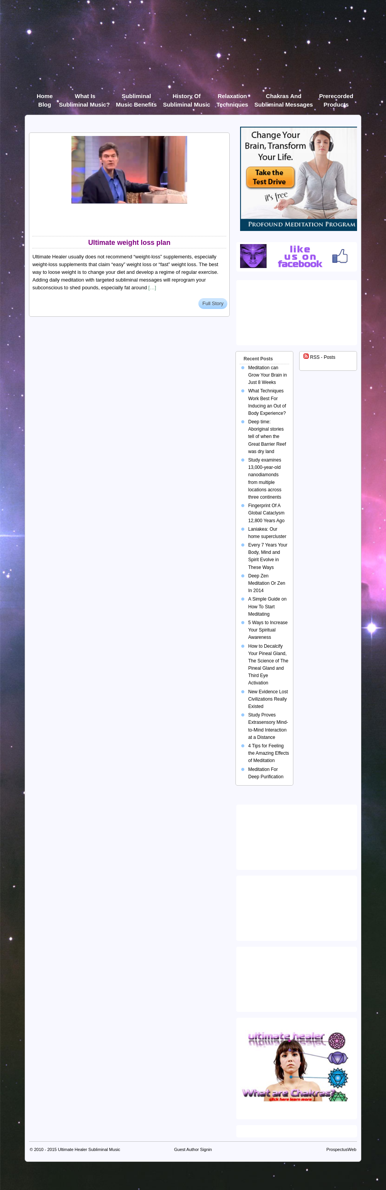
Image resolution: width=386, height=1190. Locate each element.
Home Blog (45, 97)
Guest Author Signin (193, 1149)
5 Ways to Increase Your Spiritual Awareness (268, 630)
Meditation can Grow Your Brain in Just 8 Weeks (267, 375)
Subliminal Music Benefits (136, 97)
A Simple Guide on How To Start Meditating (267, 606)
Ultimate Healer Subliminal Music (89, 1149)
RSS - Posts (319, 357)
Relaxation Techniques (232, 97)
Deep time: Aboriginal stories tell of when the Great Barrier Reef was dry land (267, 436)
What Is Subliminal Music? (84, 97)
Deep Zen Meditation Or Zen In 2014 (266, 583)
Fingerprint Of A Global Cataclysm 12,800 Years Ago (266, 513)
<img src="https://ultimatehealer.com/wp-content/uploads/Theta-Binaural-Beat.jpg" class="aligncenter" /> (298, 978)
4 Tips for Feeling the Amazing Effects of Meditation (268, 753)
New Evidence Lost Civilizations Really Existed (268, 699)
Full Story (212, 303)
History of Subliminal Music (186, 97)
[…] (152, 287)
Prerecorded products (336, 97)
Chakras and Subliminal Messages (283, 97)
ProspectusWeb (341, 1149)
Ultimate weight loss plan (129, 242)
